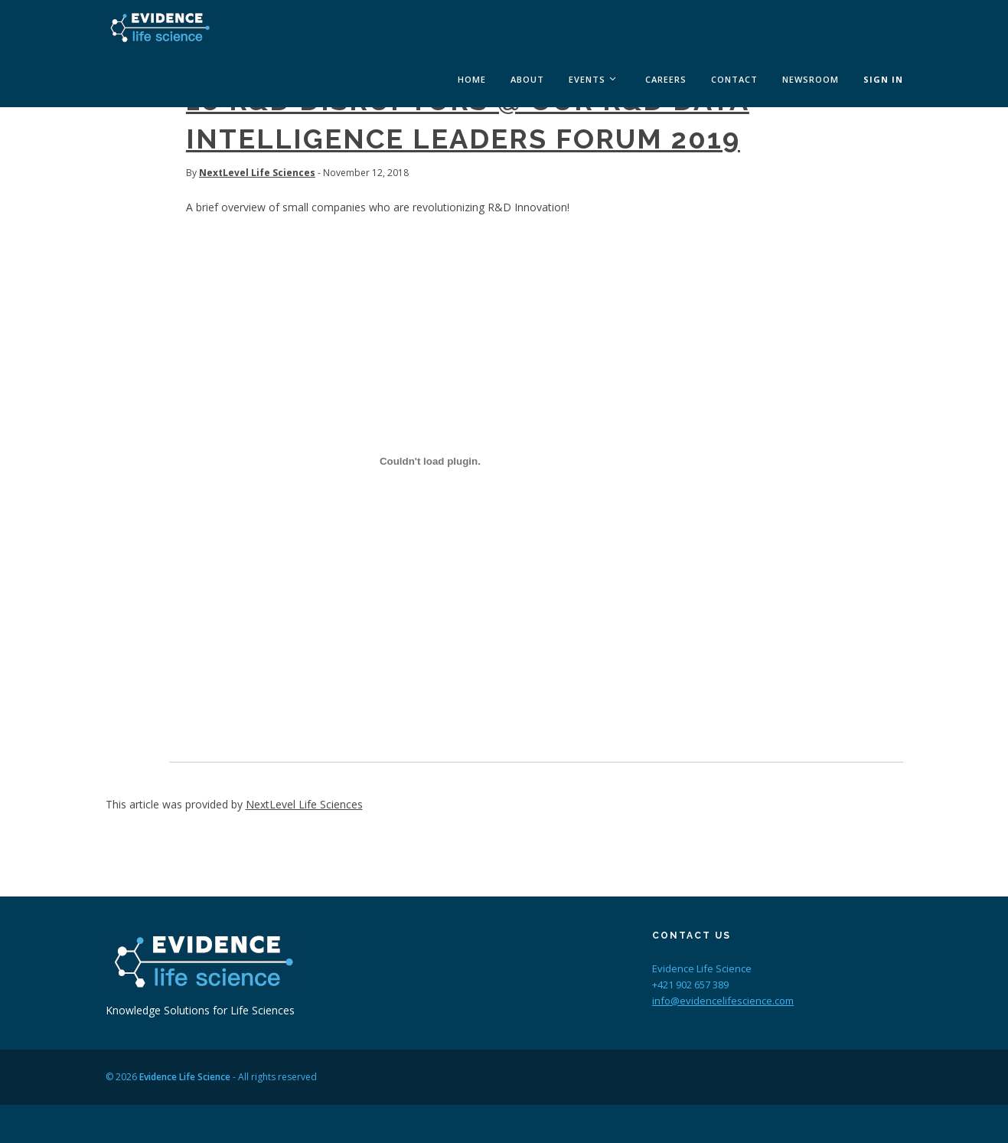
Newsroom (810, 79)
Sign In (883, 79)
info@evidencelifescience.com (723, 1000)
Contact (734, 79)
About (527, 79)
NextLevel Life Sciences (257, 172)
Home (472, 79)
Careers (666, 79)
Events (587, 79)
